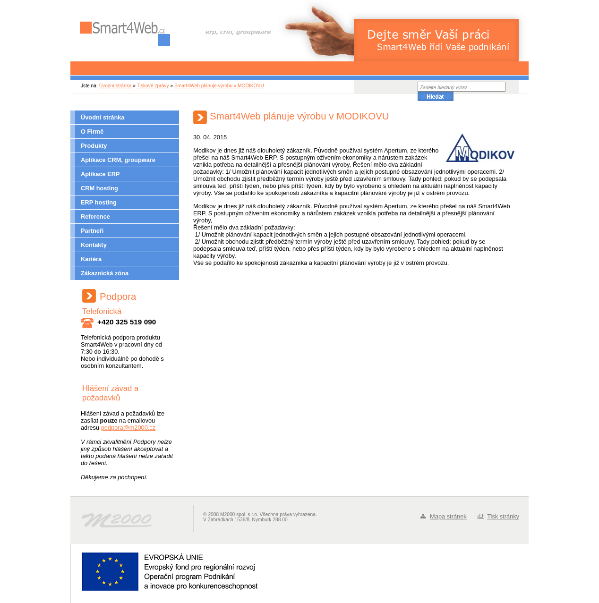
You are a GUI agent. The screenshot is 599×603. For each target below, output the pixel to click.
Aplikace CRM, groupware (118, 159)
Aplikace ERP (100, 174)
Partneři (92, 230)
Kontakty (94, 244)
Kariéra (91, 259)
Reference (95, 216)
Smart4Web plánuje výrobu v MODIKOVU (219, 85)
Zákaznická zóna (104, 273)
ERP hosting (99, 202)
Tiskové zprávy (153, 85)
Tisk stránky (503, 516)
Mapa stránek (448, 516)
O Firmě (92, 131)
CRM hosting (99, 188)
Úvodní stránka (115, 85)
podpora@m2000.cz (128, 427)
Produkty (94, 145)
